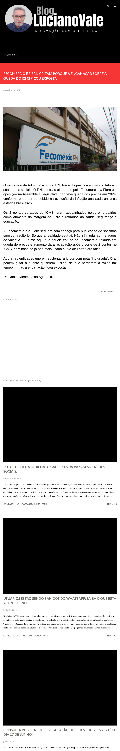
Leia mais (112, 504)
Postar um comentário (35, 504)
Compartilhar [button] (105, 291)
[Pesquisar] (108, 5)
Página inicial (11, 54)
